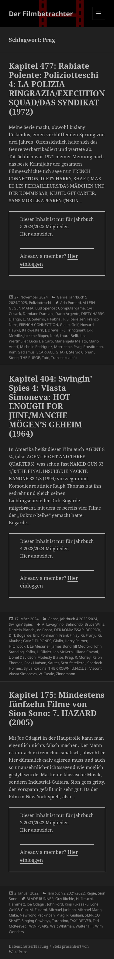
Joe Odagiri (36, 904)
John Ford (55, 904)
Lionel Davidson (22, 657)
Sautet (53, 662)
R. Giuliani (74, 915)
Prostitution (93, 346)
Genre (62, 297)
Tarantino (60, 920)
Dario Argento (67, 313)
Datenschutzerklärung (28, 946)
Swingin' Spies (21, 624)
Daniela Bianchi (22, 629)
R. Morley (83, 657)
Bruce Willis (94, 624)
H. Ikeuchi (84, 898)
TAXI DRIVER (80, 920)
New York (28, 915)
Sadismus (26, 352)
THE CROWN (59, 668)
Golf (74, 324)
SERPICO (92, 915)
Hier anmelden (36, 234)
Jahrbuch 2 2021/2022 (66, 893)
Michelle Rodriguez (36, 346)
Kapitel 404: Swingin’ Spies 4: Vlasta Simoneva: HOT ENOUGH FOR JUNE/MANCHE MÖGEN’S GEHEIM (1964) (50, 406)
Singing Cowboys (36, 920)
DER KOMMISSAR (69, 629)
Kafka (30, 651)
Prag (77, 346)
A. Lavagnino (53, 624)
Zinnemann (65, 673)
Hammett (17, 904)
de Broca (44, 629)
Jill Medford (82, 646)
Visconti (95, 668)
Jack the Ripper (36, 335)
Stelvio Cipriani (81, 352)
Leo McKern (63, 651)
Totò (45, 357)
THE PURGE (30, 357)
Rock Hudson (35, 662)
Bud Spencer (45, 308)
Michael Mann (90, 909)
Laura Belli (69, 335)
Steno (14, 357)
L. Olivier (44, 651)
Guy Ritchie (64, 898)
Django (15, 319)
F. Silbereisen (74, 319)
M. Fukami (38, 909)
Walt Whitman (62, 926)
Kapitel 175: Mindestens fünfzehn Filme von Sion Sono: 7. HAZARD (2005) (57, 708)
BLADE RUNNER (40, 898)
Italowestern (32, 330)
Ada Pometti (70, 302)
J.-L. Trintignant (72, 330)
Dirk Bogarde (20, 635)
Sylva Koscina (35, 668)
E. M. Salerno (34, 319)
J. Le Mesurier (38, 646)
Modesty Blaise (50, 657)
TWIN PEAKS (37, 926)
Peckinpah (46, 915)
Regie (91, 893)
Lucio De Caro (41, 341)
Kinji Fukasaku (76, 904)
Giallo (65, 324)
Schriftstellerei (73, 662)
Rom (12, 352)
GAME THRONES (37, 640)
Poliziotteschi (40, 302)
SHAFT (61, 352)
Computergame (71, 308)
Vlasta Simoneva (23, 673)
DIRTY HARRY (92, 313)
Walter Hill (84, 926)
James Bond (61, 646)
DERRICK (92, 629)
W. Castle (46, 673)
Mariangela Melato (71, 341)
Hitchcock (17, 646)
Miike (13, 915)
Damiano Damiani (38, 313)
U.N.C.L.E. (79, 668)
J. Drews (52, 330)
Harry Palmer (76, 640)
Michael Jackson (62, 909)
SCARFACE (45, 352)
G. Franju (88, 635)
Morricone (63, 346)
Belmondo (74, 624)
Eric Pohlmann (45, 635)
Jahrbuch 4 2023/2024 (78, 618)
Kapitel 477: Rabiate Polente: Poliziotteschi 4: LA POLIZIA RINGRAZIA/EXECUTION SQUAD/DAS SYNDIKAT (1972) (57, 88)
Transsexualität (64, 357)
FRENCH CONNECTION (38, 324)
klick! (54, 335)
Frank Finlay (69, 635)
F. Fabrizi (54, 319)
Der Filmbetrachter (41, 13)
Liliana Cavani (86, 651)
